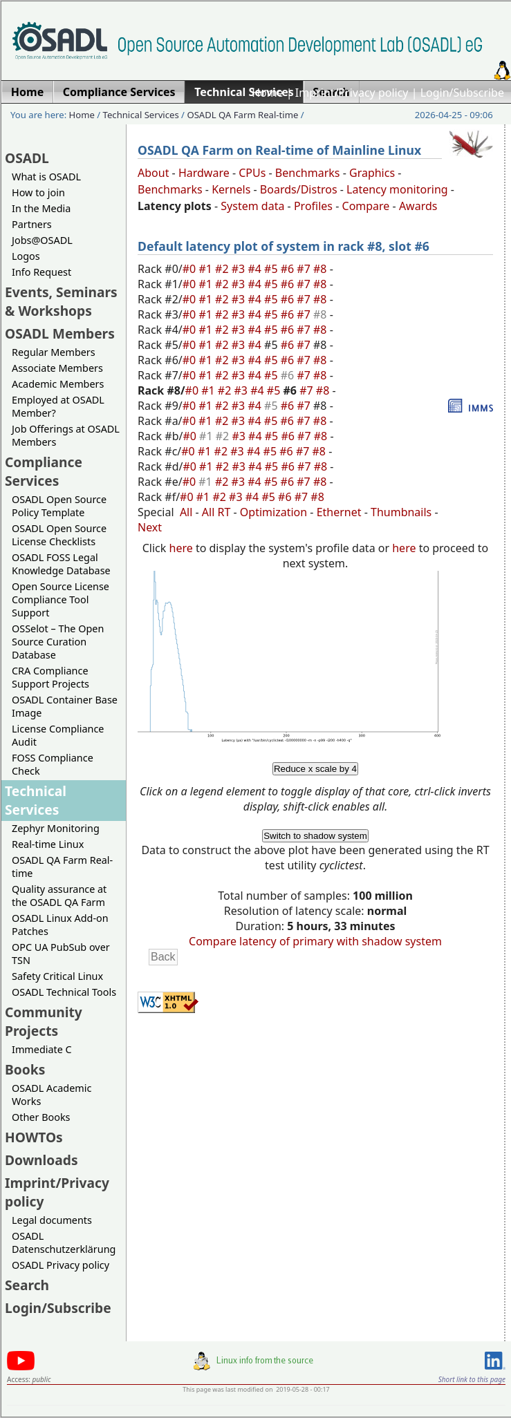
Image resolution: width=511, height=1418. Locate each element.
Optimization (273, 512)
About (153, 172)
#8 (321, 268)
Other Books (41, 1117)
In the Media (41, 208)
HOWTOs (34, 1137)
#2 (223, 268)
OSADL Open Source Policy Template (59, 506)
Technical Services (141, 114)
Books (25, 1069)
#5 (272, 268)
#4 (256, 268)
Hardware (204, 172)
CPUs (252, 172)
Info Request (41, 271)
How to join (38, 192)
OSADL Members (60, 333)
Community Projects (43, 1021)
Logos (26, 256)
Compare (366, 206)
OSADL (27, 158)
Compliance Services (43, 471)
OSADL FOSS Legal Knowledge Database (61, 564)
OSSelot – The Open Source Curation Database (58, 641)
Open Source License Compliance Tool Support (60, 599)
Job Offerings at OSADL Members (66, 435)
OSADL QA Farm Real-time (242, 114)
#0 (191, 268)
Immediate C (42, 1049)
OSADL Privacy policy (60, 1265)
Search (27, 1285)
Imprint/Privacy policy (352, 92)
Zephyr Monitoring (56, 828)
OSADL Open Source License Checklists (59, 535)
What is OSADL (46, 176)
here (181, 548)
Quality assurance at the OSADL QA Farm (59, 895)
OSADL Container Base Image (65, 706)
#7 (305, 268)
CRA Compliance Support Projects (50, 677)
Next (150, 527)
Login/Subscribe (462, 92)
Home (268, 92)
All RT (216, 512)
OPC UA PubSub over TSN (61, 953)
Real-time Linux (48, 844)
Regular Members (53, 352)
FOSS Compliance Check (52, 764)
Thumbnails (401, 512)
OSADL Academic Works (51, 1094)
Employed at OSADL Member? (58, 406)
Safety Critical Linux (57, 976)
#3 (240, 268)
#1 (206, 268)
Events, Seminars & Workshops (61, 301)
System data (252, 206)
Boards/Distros (298, 189)
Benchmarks (307, 172)
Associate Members (57, 368)
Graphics (372, 172)
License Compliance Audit (58, 735)
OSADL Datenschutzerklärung (63, 1242)
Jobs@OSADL (42, 240)
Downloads (41, 1160)
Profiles (313, 206)
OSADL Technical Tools (64, 992)
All (186, 512)
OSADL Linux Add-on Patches (60, 924)
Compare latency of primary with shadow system (315, 941)
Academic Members (58, 383)
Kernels (231, 189)
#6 (289, 268)
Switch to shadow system (315, 836)
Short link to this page (471, 1379)
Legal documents (52, 1220)
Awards (418, 206)
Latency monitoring (397, 189)
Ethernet (339, 512)
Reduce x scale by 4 (315, 769)
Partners (32, 224)
